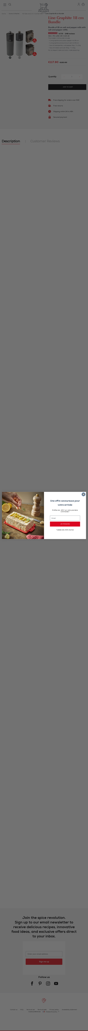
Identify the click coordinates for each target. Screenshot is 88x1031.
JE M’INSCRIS (65, 524)
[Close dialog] (83, 494)
